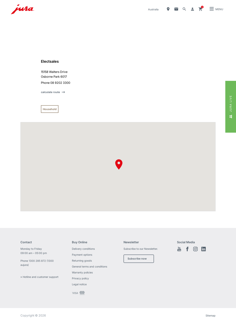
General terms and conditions (89, 266)
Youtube (179, 249)
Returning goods (82, 260)
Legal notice (79, 284)
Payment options (82, 254)
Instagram (195, 249)
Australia (153, 9)
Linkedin (203, 249)
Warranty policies (82, 272)
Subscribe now (137, 258)
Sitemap (211, 315)
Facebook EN (187, 249)
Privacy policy (80, 278)
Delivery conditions (83, 248)
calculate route (50, 92)
